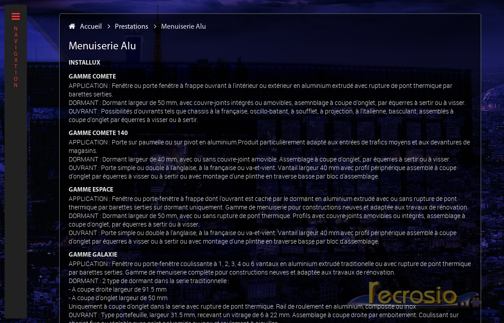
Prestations (128, 27)
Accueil (85, 27)
